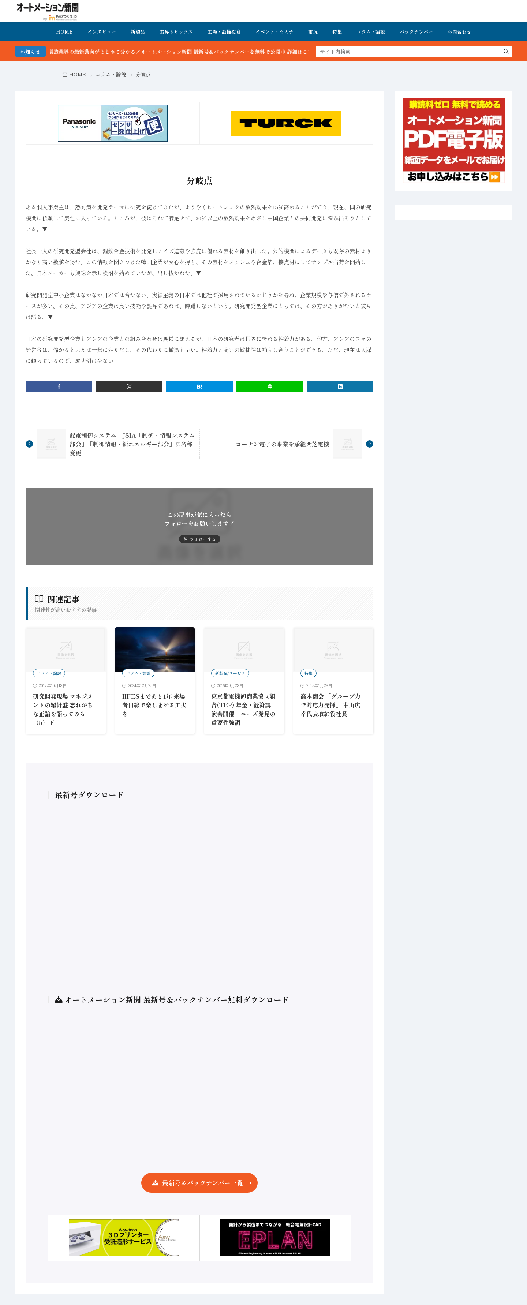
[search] (506, 51)
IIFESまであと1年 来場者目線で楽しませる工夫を (154, 705)
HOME (64, 31)
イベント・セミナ (274, 31)
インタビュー (101, 31)
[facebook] (59, 386)
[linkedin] (340, 386)
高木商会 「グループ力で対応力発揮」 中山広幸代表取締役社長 (330, 705)
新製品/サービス (230, 673)
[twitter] (129, 386)
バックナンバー (416, 31)
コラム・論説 (370, 31)
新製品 (138, 31)
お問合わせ (459, 31)
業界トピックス (176, 31)
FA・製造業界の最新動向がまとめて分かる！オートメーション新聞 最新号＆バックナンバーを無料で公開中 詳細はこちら (189, 51)
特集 (337, 31)
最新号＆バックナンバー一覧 (202, 1182)
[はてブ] (199, 386)
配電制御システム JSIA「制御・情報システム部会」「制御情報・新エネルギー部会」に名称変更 (132, 444)
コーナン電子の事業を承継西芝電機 (282, 444)
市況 (313, 31)
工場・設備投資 (224, 31)
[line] (269, 386)
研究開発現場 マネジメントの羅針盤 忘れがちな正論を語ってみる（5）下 (63, 709)
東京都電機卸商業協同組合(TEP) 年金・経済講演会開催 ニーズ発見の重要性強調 (243, 709)
